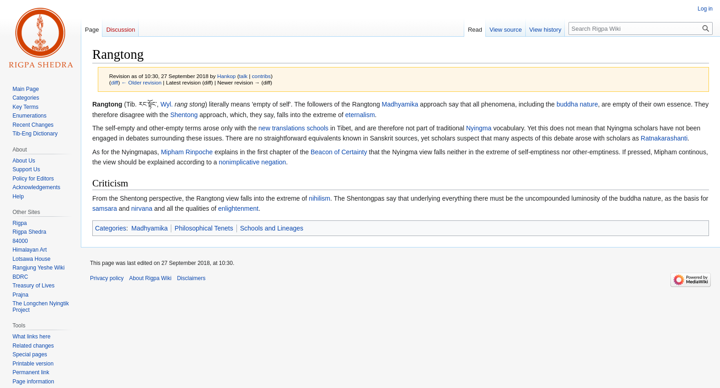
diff (114, 82)
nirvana (141, 208)
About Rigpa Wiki (150, 278)
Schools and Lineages (272, 228)
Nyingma (478, 128)
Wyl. (166, 104)
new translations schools (294, 128)
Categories (110, 228)
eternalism (360, 114)
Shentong (184, 114)
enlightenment (238, 208)
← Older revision (141, 82)
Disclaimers (191, 278)
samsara (104, 208)
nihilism (320, 198)
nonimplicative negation (252, 162)
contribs (261, 76)
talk (243, 76)
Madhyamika (400, 104)
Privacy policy (107, 278)
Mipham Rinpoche (187, 152)
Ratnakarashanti (664, 138)
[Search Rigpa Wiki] (640, 28)
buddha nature (577, 104)
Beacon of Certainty (338, 152)
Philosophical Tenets (203, 228)
